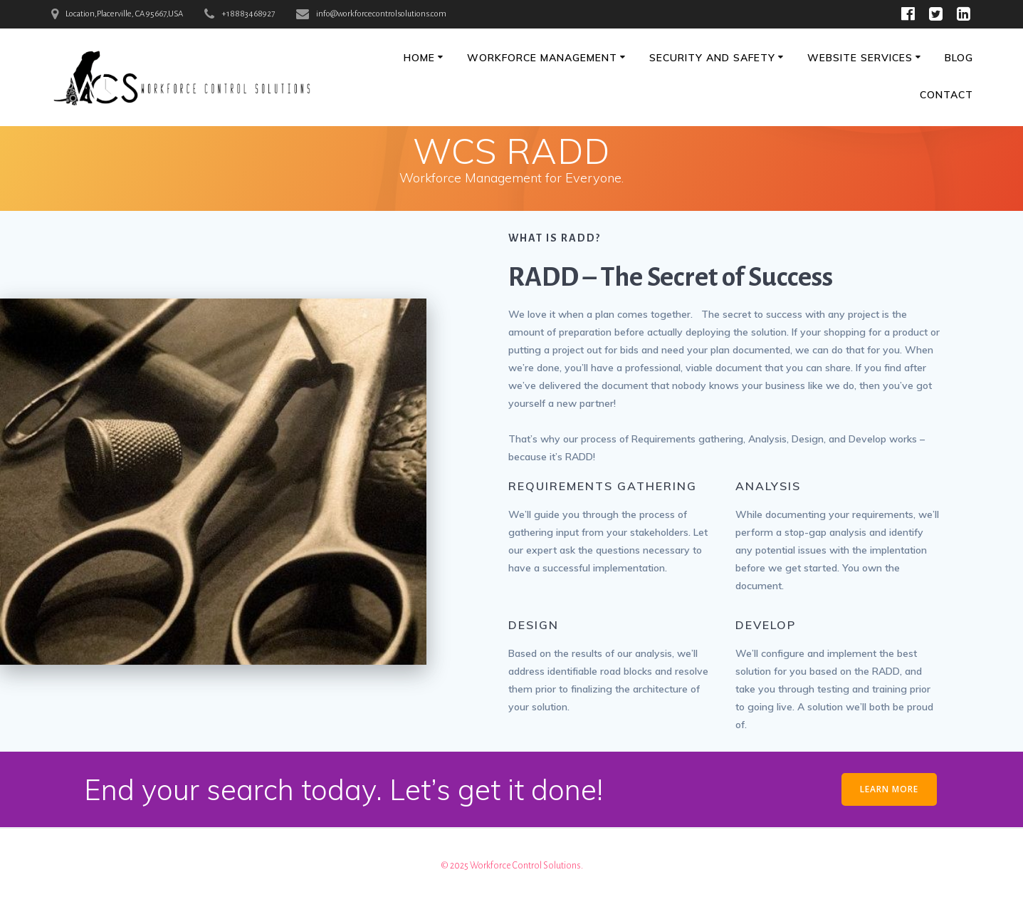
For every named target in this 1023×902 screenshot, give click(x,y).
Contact (946, 94)
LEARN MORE (889, 789)
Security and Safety (712, 57)
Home (419, 57)
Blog (959, 57)
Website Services (860, 57)
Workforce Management (542, 57)
